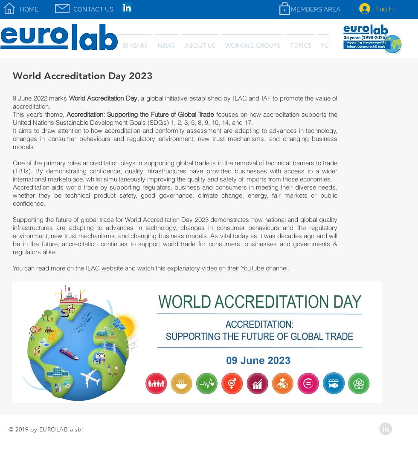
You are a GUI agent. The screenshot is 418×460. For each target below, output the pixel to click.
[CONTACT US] (93, 9)
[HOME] (29, 9)
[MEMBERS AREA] (315, 9)
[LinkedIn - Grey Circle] (385, 429)
